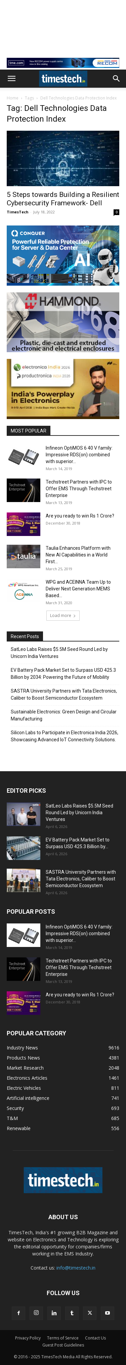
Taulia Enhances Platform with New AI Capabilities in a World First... (78, 554)
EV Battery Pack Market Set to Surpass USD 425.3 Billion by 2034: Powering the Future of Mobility (63, 673)
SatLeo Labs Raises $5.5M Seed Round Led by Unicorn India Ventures (59, 653)
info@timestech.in (75, 1268)
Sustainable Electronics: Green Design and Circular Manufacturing (64, 715)
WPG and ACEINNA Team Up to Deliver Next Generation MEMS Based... (78, 588)
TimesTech (18, 211)
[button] (11, 79)
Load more (63, 615)
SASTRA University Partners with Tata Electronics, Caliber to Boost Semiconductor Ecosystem (64, 694)
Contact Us (95, 1338)
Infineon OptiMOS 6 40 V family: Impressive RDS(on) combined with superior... (79, 454)
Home (12, 98)
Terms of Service (63, 1338)
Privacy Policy (28, 1338)
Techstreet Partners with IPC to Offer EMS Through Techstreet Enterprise (79, 488)
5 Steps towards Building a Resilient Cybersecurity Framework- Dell (63, 199)
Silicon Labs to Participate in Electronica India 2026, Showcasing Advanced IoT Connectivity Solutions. (64, 736)
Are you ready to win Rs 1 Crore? (80, 516)
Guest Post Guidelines (63, 1345)
